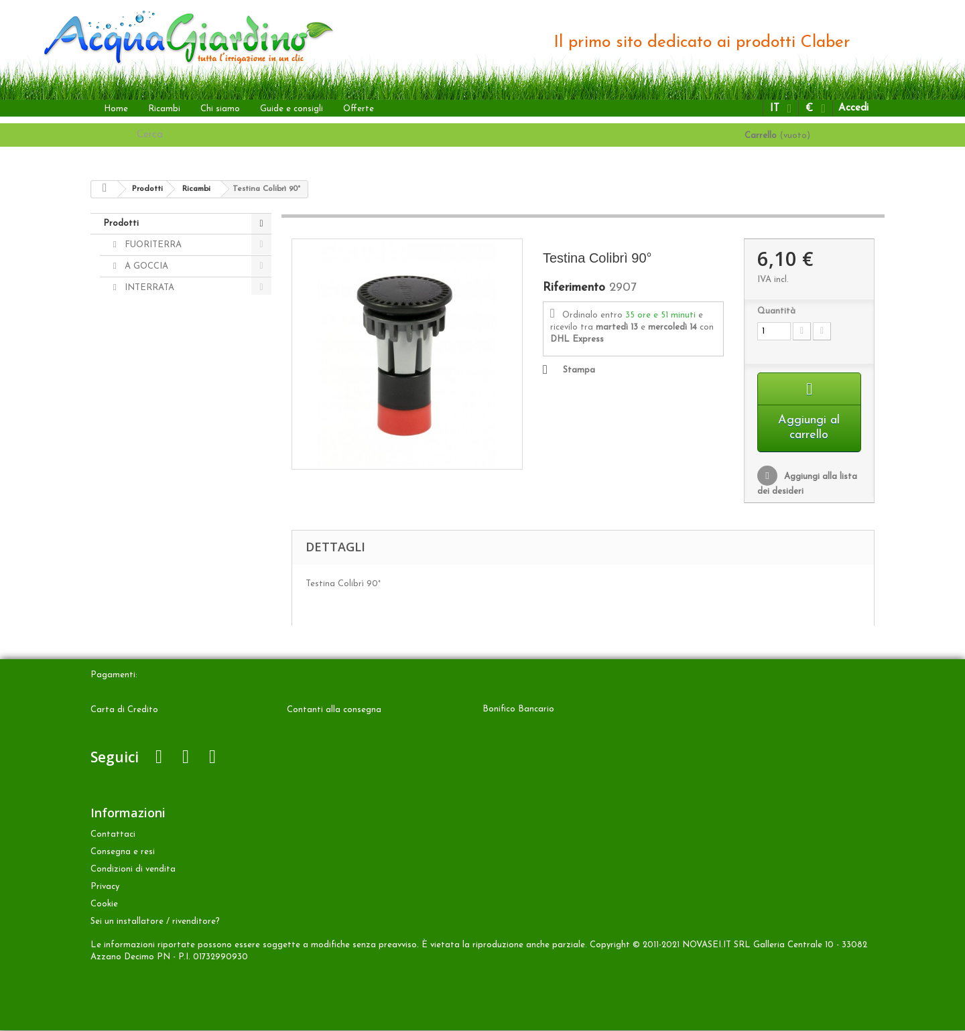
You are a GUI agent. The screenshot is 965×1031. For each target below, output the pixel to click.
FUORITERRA (152, 244)
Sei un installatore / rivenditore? (155, 922)
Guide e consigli (291, 109)
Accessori (142, 352)
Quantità (776, 311)
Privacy (104, 887)
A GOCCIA (145, 266)
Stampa (579, 370)
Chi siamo (220, 109)
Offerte (358, 109)
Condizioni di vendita (133, 870)
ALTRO (138, 309)
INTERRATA (148, 287)
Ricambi (164, 109)
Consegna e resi (122, 852)
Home (116, 109)
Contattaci (112, 835)
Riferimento (574, 288)
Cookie (104, 904)
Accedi (853, 108)
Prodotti (121, 223)
